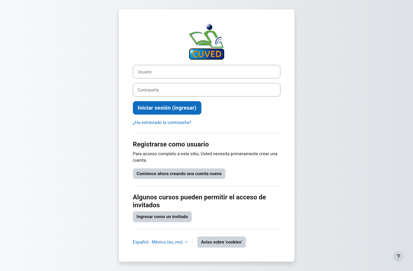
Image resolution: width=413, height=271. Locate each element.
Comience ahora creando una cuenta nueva (179, 173)
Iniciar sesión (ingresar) (167, 108)
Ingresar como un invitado (162, 216)
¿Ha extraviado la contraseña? (162, 122)
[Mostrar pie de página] (398, 256)
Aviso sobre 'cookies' (221, 242)
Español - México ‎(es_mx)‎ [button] (158, 242)
